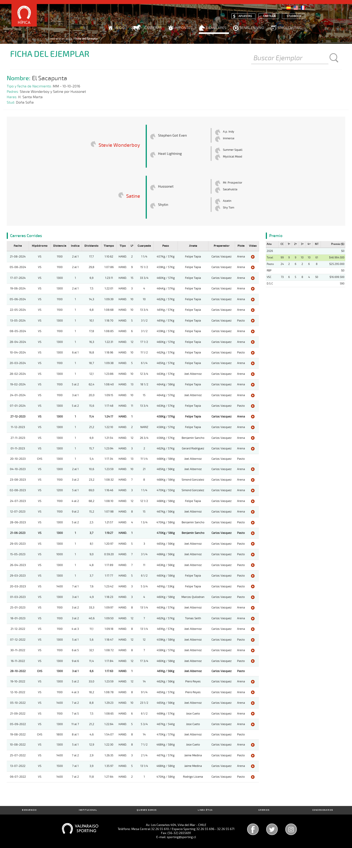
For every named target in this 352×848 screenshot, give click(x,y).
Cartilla (269, 16)
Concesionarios (322, 810)
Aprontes (183, 28)
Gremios (263, 810)
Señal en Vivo (252, 28)
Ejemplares (216, 28)
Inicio (120, 28)
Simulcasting (289, 28)
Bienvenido (29, 810)
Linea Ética (205, 810)
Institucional (88, 810)
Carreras (153, 28)
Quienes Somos (146, 810)
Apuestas (245, 16)
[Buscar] (289, 58)
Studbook (294, 16)
